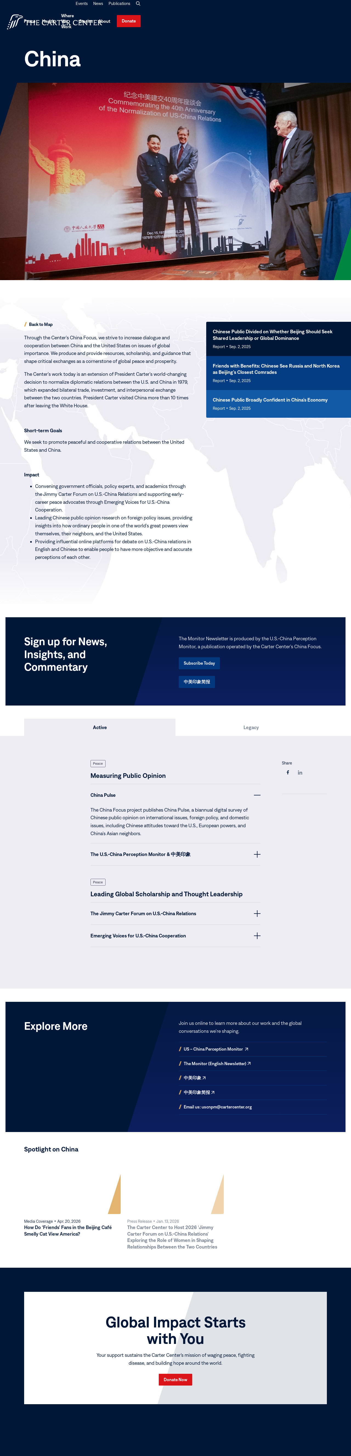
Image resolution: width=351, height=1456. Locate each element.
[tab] (100, 731)
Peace (204, 23)
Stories (286, 23)
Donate (332, 22)
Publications (323, 9)
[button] (342, 9)
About (304, 23)
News (302, 9)
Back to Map (41, 327)
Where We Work (258, 23)
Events (285, 9)
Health (226, 23)
